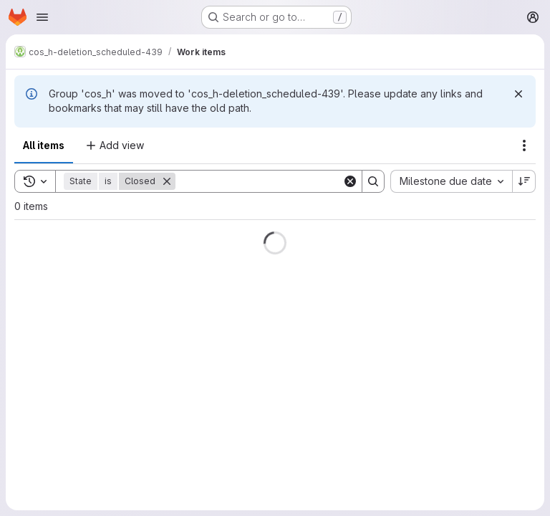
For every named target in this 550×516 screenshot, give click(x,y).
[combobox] (451, 181)
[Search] (264, 181)
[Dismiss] (518, 93)
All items (43, 145)
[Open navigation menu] (42, 17)
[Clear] (350, 181)
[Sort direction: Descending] (524, 181)
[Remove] (166, 181)
